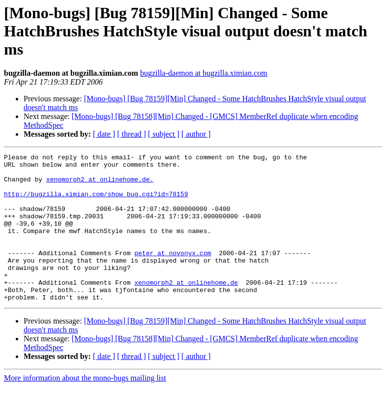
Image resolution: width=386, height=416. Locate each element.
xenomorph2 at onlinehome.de (186, 308)
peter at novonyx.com (172, 273)
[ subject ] (163, 134)
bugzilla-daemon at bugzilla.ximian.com (203, 73)
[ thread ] (131, 134)
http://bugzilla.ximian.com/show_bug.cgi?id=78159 (96, 202)
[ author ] (196, 134)
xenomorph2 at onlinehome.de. (99, 184)
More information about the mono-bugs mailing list (85, 407)
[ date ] (104, 134)
